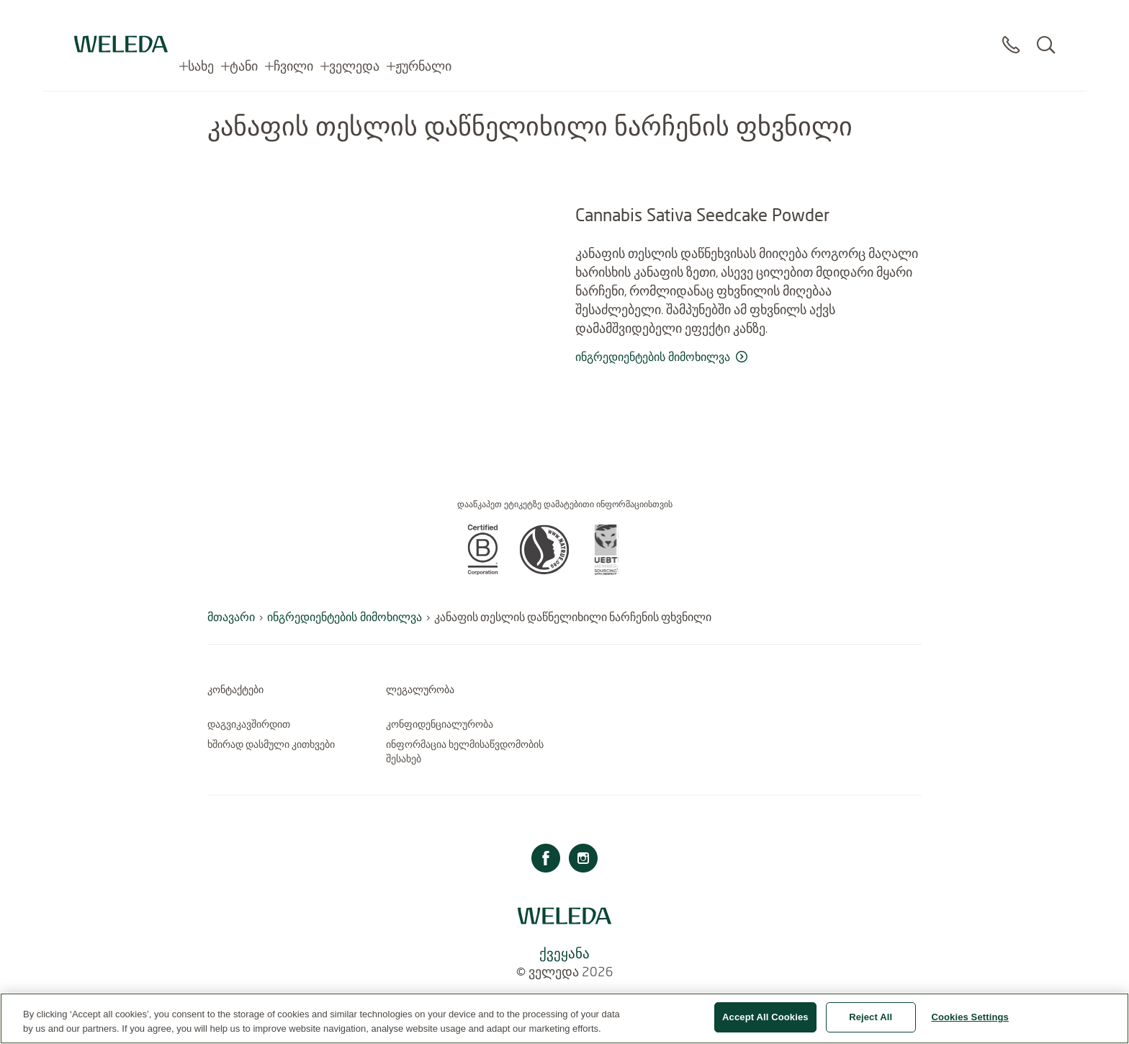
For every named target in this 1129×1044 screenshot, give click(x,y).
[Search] (1046, 28)
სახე (201, 22)
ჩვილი (293, 22)
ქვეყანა (564, 953)
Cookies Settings (970, 1024)
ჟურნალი (423, 22)
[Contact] (1011, 28)
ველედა (354, 22)
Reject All (870, 1024)
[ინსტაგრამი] (583, 860)
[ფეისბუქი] (545, 860)
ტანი (244, 22)
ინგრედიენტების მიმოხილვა (344, 616)
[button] (482, 570)
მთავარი (231, 616)
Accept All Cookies (765, 1024)
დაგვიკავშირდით (248, 724)
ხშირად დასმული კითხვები (271, 744)
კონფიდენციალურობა (439, 724)
